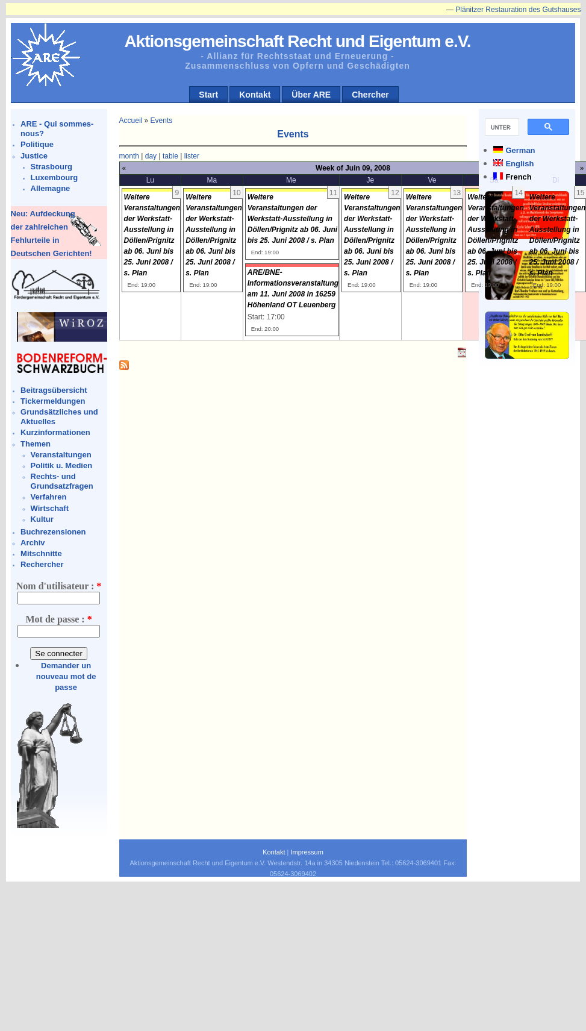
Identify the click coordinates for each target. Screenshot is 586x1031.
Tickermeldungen (52, 401)
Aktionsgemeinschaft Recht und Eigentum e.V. (297, 41)
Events (162, 120)
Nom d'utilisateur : (58, 586)
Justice (34, 155)
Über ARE (311, 94)
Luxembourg (54, 177)
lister (191, 156)
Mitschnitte (41, 553)
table (170, 156)
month (129, 156)
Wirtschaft (50, 508)
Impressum (306, 852)
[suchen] (501, 127)
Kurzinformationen (55, 432)
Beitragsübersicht (53, 390)
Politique (37, 144)
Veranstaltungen (61, 454)
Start (208, 94)
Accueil (131, 120)
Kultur (42, 519)
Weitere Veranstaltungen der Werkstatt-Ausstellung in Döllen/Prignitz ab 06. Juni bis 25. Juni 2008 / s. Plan (292, 219)
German (520, 150)
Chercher (370, 94)
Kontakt (254, 94)
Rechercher (42, 564)
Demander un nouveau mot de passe (66, 676)
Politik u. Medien (62, 465)
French (518, 176)
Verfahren (49, 496)
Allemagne (50, 188)
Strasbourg (51, 166)
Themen (35, 443)
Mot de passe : (58, 619)
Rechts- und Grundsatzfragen (62, 481)
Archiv (32, 542)
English (519, 163)
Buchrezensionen (53, 531)
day (151, 156)
